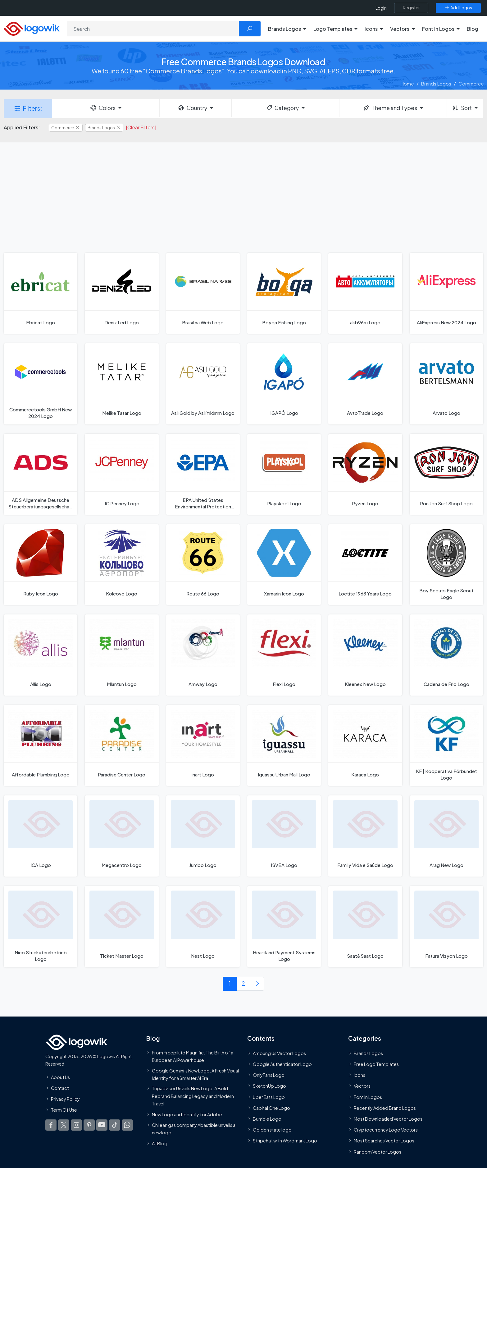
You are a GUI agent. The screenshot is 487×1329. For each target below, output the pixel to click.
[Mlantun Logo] (121, 655)
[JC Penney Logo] (121, 474)
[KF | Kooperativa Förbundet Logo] (446, 745)
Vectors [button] (399, 28)
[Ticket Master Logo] (121, 926)
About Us (60, 1077)
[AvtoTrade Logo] (365, 383)
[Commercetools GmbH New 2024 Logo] (40, 383)
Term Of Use (64, 1110)
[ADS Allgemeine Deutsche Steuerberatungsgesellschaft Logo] (40, 474)
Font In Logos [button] (438, 28)
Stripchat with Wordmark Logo (285, 1140)
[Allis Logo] (40, 655)
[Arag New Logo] (446, 836)
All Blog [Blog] (159, 1143)
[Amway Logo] (203, 655)
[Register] (411, 8)
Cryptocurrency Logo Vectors (386, 1129)
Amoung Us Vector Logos (279, 1053)
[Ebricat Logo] (40, 293)
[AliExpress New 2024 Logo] (446, 293)
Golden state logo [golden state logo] (272, 1129)
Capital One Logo (271, 1107)
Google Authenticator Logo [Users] (282, 1064)
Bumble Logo (267, 1119)
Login (381, 8)
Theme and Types (390, 107)
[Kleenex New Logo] (365, 655)
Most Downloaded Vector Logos (388, 1119)
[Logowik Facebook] (51, 1125)
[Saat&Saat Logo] (365, 926)
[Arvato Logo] (446, 383)
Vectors (362, 1086)
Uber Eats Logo (269, 1097)
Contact (60, 1088)
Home (407, 83)
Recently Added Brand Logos (385, 1107)
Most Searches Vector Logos (384, 1140)
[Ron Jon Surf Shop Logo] (446, 474)
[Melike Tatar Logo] (121, 383)
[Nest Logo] (203, 926)
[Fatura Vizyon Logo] (446, 926)
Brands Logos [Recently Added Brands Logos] (368, 1053)
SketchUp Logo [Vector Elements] (269, 1086)
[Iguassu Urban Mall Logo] (284, 745)
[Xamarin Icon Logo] (284, 564)
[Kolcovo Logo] (121, 564)
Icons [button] (371, 28)
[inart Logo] (203, 745)
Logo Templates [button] (332, 28)
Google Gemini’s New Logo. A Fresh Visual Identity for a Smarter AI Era (195, 1074)
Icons (359, 1075)
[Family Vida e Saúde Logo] (365, 836)
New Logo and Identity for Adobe (187, 1114)
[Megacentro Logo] (121, 836)
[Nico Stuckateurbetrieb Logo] (40, 926)
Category (282, 107)
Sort (461, 107)
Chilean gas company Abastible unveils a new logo (193, 1128)
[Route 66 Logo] (203, 564)
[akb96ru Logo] (365, 293)
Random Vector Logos (377, 1151)
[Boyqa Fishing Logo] (284, 293)
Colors (102, 107)
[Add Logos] (458, 8)
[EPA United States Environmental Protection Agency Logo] (203, 474)
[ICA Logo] (40, 836)
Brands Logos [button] (284, 28)
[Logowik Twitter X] (63, 1125)
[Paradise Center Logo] (121, 745)
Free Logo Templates (376, 1064)
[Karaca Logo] (365, 745)
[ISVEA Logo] (284, 836)
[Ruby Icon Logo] (40, 564)
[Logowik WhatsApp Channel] (127, 1125)
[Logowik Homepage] (32, 28)
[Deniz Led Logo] (121, 293)
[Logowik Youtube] (101, 1125)
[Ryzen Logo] (365, 474)
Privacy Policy (65, 1099)
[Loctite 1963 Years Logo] (365, 564)
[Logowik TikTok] (114, 1125)
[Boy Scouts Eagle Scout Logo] (446, 564)
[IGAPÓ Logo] (284, 383)
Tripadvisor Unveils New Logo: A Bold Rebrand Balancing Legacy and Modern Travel (193, 1096)
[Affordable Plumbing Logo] (40, 745)
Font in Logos (368, 1097)
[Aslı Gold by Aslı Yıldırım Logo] (203, 383)
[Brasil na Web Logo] (203, 293)
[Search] (153, 28)
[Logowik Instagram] (76, 1125)
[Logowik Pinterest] (89, 1125)
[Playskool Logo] (284, 474)
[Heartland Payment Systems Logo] (284, 926)
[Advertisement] (243, 196)
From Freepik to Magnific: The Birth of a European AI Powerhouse (192, 1056)
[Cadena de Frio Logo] (446, 655)
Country (192, 107)
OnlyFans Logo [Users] (268, 1075)
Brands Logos (436, 83)
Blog (472, 28)
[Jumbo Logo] (203, 836)
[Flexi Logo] (284, 655)
